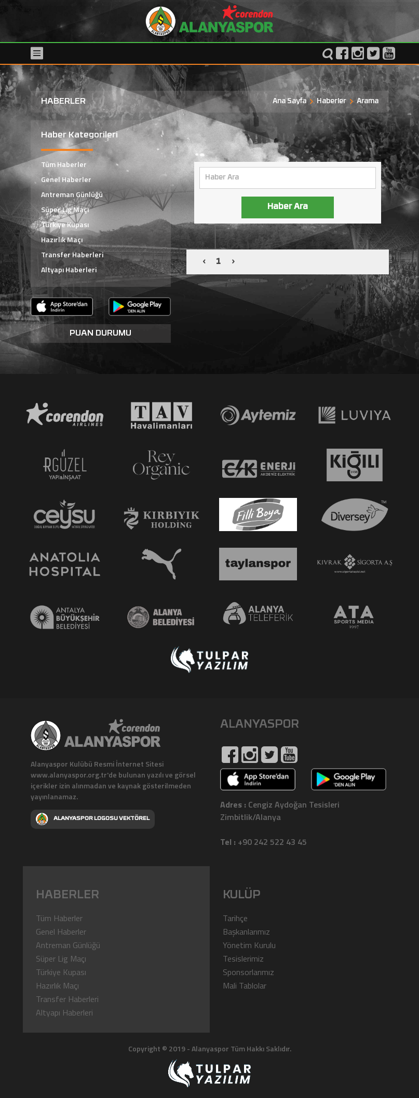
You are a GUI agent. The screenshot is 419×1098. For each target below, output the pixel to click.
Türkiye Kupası (65, 224)
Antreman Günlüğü (72, 194)
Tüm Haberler (64, 164)
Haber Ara (287, 207)
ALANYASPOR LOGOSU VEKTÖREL (93, 819)
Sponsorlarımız (248, 972)
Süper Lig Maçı (65, 209)
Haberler (331, 101)
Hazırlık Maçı (62, 239)
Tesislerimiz (243, 958)
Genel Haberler (66, 179)
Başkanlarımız (246, 931)
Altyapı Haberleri (69, 269)
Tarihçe (235, 918)
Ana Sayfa (289, 101)
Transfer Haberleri (72, 254)
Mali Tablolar (244, 985)
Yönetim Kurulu (249, 945)
